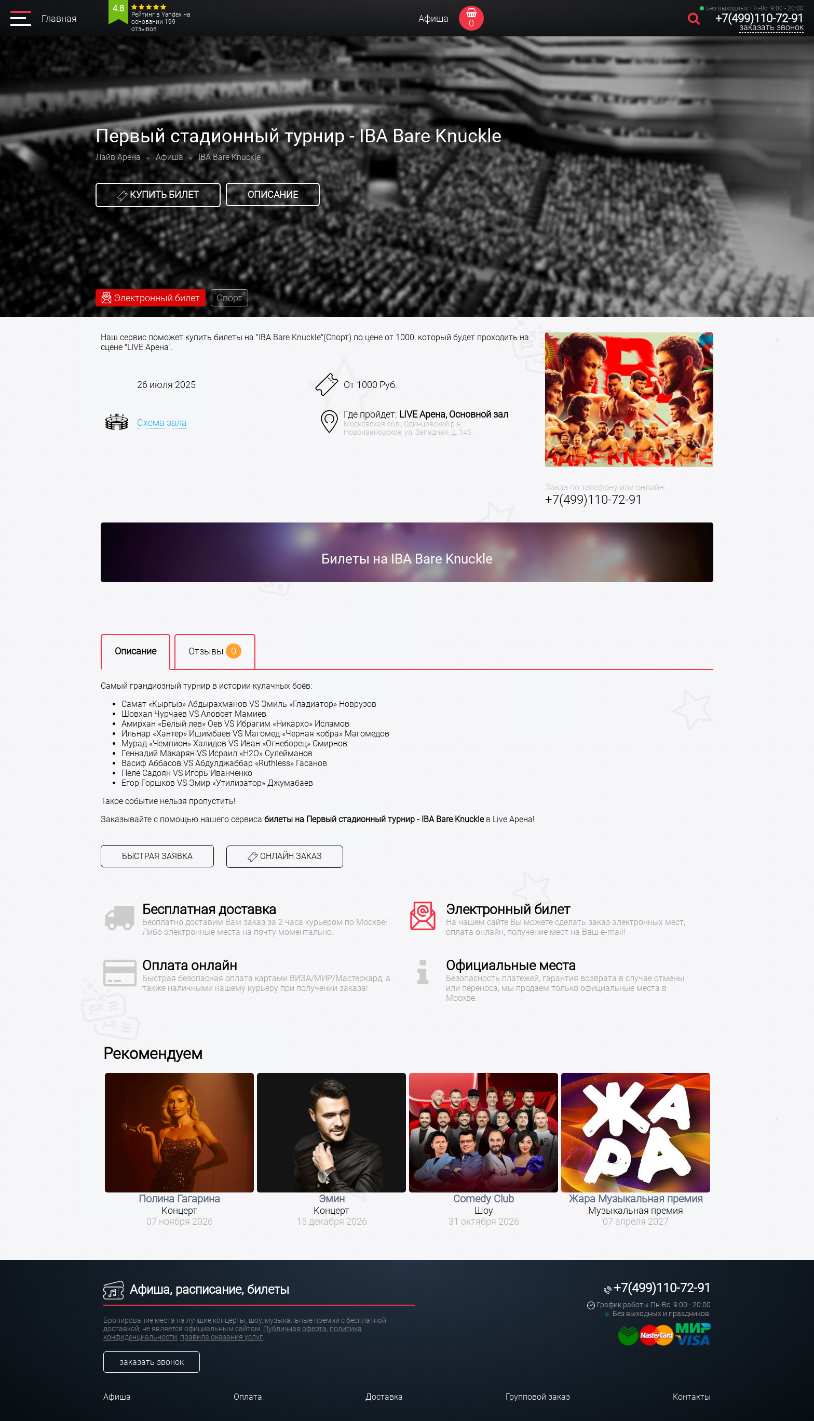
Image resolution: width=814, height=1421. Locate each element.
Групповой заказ (538, 1397)
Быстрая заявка (157, 856)
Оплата (248, 1397)
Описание (273, 194)
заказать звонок (771, 27)
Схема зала (162, 422)
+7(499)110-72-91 (759, 18)
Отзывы (214, 651)
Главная (59, 18)
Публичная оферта (295, 1328)
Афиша (433, 18)
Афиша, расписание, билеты (196, 1289)
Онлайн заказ (285, 856)
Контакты (692, 1397)
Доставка (384, 1397)
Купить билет (158, 194)
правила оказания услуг (221, 1337)
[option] (179, 1150)
